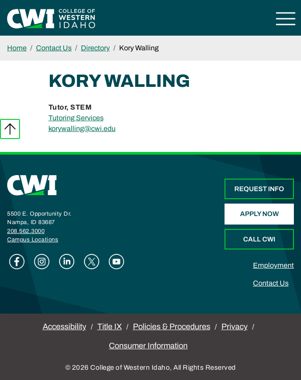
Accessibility (64, 326)
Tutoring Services (76, 118)
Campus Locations (32, 240)
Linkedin (66, 261)
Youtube (116, 261)
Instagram (42, 261)
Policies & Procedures (171, 326)
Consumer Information (148, 345)
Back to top (10, 129)
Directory (95, 48)
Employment (273, 265)
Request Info (259, 188)
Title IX (109, 326)
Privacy (234, 326)
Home (17, 48)
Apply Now (259, 213)
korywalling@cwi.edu (82, 128)
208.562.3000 (25, 231)
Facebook (17, 261)
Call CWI (259, 239)
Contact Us (54, 48)
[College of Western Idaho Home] (51, 18)
